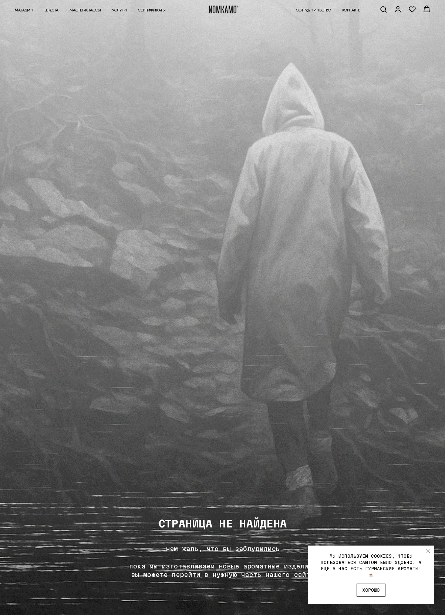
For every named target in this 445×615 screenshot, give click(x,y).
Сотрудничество (313, 10)
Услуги (119, 10)
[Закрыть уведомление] (428, 551)
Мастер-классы (85, 10)
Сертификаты (152, 10)
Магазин (24, 10)
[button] (383, 9)
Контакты (351, 10)
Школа (51, 10)
